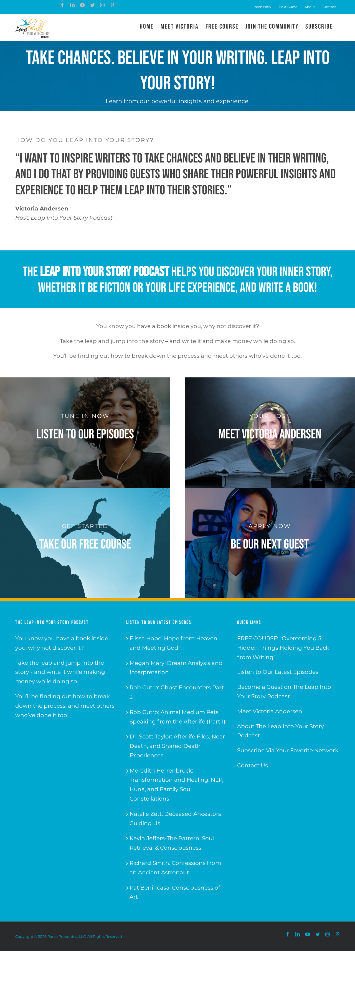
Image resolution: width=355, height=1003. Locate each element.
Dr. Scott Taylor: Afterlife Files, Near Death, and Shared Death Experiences (177, 746)
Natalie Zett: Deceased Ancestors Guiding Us (175, 819)
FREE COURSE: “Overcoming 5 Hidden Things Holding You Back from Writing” (283, 648)
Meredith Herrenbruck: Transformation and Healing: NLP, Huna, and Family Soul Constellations (176, 784)
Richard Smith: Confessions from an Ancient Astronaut (175, 868)
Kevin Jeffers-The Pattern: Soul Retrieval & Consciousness (172, 843)
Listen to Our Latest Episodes (277, 672)
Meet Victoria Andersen (269, 711)
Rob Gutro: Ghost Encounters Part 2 (177, 692)
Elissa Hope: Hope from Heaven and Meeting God (173, 643)
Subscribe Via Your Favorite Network (287, 750)
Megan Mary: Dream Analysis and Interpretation (176, 668)
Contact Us (252, 765)
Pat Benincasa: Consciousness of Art (175, 892)
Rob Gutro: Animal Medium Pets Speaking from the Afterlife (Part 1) (177, 717)
